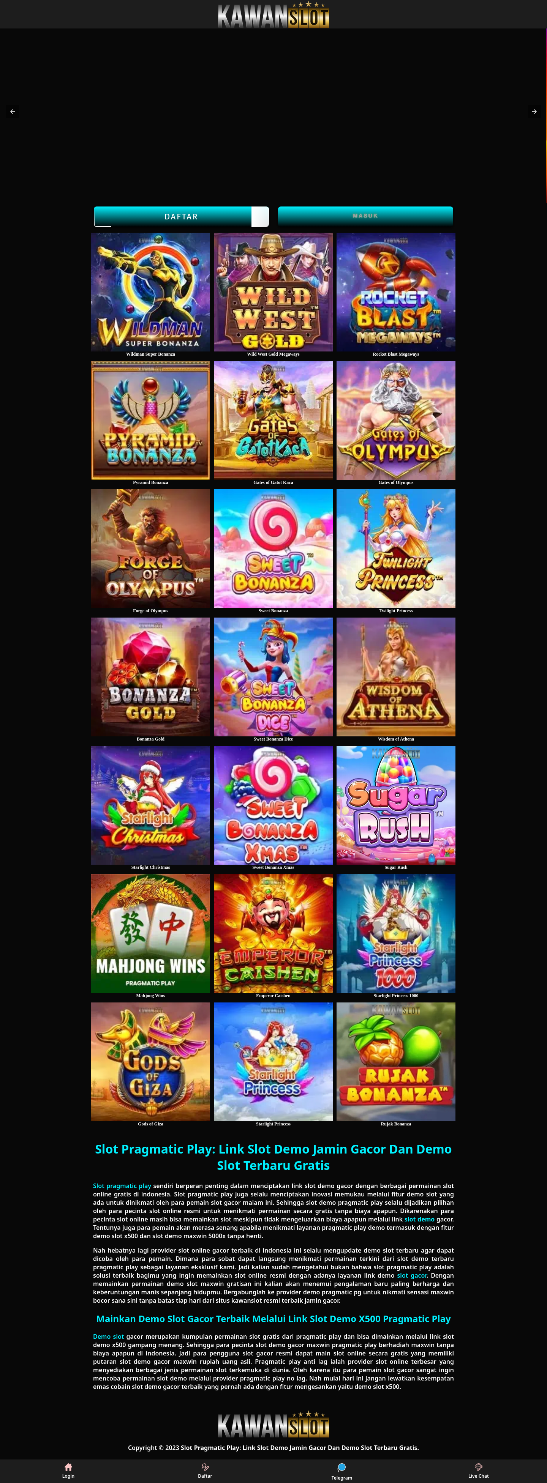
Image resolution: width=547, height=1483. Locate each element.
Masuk (366, 215)
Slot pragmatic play (122, 1186)
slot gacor (411, 1275)
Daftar (181, 216)
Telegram (342, 1471)
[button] (12, 111)
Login (68, 1471)
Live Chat (478, 1471)
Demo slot (108, 1336)
